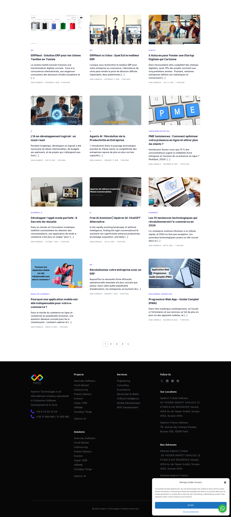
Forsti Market (81, 385)
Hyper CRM (80, 402)
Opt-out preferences (191, 512)
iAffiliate (78, 407)
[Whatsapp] (172, 380)
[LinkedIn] (167, 380)
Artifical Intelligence (128, 398)
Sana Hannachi (37, 83)
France (184, 475)
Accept (191, 505)
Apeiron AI (80, 418)
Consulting (123, 385)
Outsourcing (81, 389)
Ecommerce (35, 213)
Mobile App (35, 294)
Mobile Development (128, 402)
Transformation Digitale (159, 131)
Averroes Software (84, 380)
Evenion (78, 398)
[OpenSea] (177, 380)
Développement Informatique (160, 294)
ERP (32, 50)
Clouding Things (83, 411)
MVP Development (127, 407)
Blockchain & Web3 (128, 394)
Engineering (123, 380)
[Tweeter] (162, 380)
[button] (225, 482)
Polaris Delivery (82, 394)
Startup (152, 50)
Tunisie (184, 450)
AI (31, 131)
